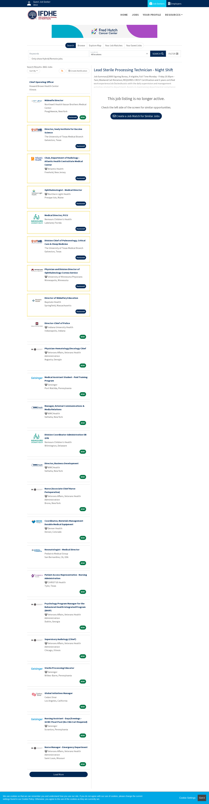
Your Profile (152, 14)
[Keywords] (58, 53)
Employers (174, 3)
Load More (58, 774)
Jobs (135, 14)
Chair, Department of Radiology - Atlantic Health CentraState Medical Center (64, 161)
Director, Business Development (62, 463)
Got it (202, 798)
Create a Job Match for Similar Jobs (136, 116)
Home (124, 14)
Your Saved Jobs (134, 45)
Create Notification (78, 71)
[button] (173, 53)
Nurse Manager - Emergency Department (66, 747)
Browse (81, 45)
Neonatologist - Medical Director (62, 549)
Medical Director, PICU (56, 215)
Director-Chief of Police (57, 323)
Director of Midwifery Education (61, 297)
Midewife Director (54, 100)
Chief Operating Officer (41, 82)
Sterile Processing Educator (59, 667)
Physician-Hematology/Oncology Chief (65, 348)
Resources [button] (172, 14)
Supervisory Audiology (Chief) (60, 639)
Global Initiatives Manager (59, 693)
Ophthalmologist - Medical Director (63, 189)
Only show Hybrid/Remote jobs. (47, 58)
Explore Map (95, 45)
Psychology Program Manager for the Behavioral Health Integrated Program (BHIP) (65, 607)
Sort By (32, 71)
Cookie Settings (187, 798)
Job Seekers (157, 3)
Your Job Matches (113, 45)
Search (70, 45)
